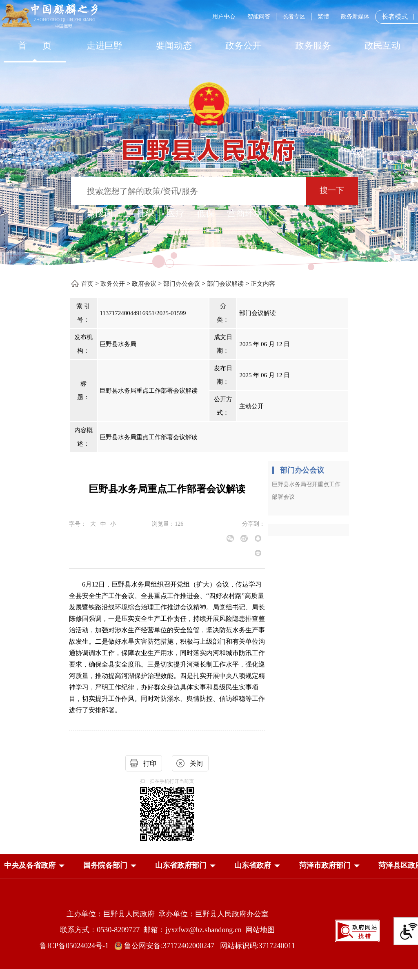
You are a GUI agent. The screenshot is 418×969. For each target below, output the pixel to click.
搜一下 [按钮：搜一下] (332, 190)
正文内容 (263, 283)
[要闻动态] (174, 45)
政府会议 (144, 283)
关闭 (196, 763)
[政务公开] (243, 45)
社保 (145, 213)
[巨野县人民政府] (209, 145)
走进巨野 (104, 45)
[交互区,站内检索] (209, 192)
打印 (149, 763)
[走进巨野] (104, 45)
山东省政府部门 (181, 865)
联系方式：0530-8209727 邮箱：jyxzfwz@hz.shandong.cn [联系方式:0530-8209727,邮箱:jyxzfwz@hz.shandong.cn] (152, 930)
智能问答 (258, 16)
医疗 (176, 213)
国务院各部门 (105, 865)
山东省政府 (252, 865)
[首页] (34, 45)
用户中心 (223, 16)
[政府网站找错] (357, 930)
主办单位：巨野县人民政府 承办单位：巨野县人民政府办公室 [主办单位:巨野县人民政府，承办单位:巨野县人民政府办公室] (168, 914)
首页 (87, 283)
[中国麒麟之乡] (49, 16)
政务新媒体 (355, 16)
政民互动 (382, 45)
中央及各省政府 (30, 865)
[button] (30, 865)
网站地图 (260, 930)
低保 (206, 213)
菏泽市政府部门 (325, 865)
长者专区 (293, 16)
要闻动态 (174, 45)
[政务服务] (313, 45)
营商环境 (245, 213)
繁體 (323, 16)
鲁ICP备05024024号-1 (76, 946)
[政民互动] (382, 45)
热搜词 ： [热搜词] (105, 213)
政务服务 (313, 45)
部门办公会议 (181, 283)
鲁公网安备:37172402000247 (167, 946)
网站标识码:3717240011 (257, 946)
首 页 (35, 45)
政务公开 (243, 45)
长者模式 (395, 16)
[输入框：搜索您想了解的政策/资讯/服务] (188, 191)
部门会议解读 (225, 283)
